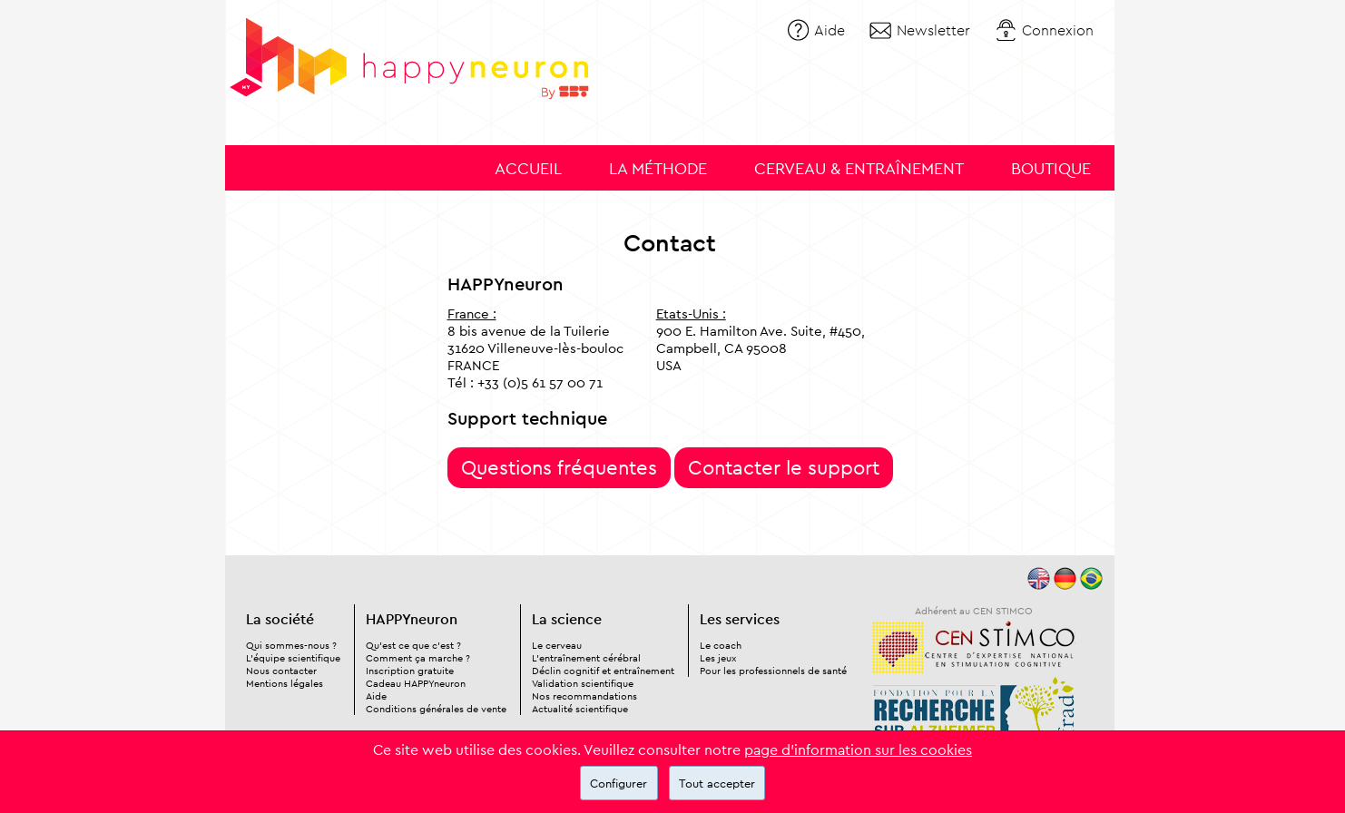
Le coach (720, 645)
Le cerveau (557, 645)
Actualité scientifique (580, 708)
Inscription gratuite (410, 670)
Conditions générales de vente (436, 708)
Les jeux (718, 657)
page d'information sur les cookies (858, 749)
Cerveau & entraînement (859, 168)
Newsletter (933, 30)
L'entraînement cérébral (586, 657)
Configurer (618, 783)
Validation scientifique (582, 683)
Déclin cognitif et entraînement (603, 670)
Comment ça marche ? (418, 657)
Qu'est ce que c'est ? (413, 645)
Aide (829, 30)
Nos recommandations (584, 696)
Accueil (528, 168)
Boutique (1051, 168)
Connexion (1058, 30)
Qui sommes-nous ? (291, 645)
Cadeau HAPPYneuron (416, 683)
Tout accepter (717, 783)
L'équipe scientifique (293, 657)
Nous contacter (281, 670)
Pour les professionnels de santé (773, 670)
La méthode (658, 168)
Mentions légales (284, 683)
